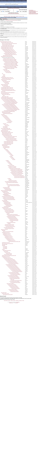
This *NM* (12, 221)
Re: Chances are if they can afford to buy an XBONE (9, 59)
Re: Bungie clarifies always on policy (5, 131)
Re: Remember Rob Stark (7, 202)
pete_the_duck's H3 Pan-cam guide (33, 13)
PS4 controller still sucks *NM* (7, 250)
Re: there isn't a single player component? (11, 138)
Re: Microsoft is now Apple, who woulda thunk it (14, 215)
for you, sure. (4, 123)
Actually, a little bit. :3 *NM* (5, 293)
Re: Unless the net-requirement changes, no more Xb (8, 90)
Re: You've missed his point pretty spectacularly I (12, 182)
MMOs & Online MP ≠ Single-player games (7, 132)
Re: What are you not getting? (12, 166)
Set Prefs (17, 16)
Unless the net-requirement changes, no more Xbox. (7, 89)
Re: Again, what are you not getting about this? (16, 169)
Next (23, 16)
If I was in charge (5, 69)
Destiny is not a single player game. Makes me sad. (10, 136)
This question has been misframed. (8, 258)
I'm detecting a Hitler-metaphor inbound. (15, 278)
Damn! (4, 95)
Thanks (9, 186)
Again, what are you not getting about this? (15, 168)
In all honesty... (3, 114)
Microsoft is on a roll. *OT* (4, 229)
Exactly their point (4, 80)
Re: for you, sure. (6, 124)
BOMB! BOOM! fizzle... (6, 194)
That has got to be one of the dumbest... (6, 79)
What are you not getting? (11, 165)
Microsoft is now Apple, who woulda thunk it (12, 214)
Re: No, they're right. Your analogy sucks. (18, 175)
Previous (20, 16)
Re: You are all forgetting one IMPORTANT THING (8, 99)
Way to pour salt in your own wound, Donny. (7, 243)
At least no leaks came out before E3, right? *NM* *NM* (9, 255)
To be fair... (3, 249)
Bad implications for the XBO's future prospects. (11, 20)
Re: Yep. (4, 74)
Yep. (2, 73)
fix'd (7, 183)
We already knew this (4, 145)
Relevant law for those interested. (6, 112)
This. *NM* (8, 213)
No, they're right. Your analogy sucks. (17, 174)
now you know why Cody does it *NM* (8, 294)
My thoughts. (3, 76)
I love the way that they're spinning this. (7, 44)
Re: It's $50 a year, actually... (7, 193)
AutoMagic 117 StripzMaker (32, 12)
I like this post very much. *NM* (12, 180)
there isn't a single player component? (9, 137)
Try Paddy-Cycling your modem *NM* (9, 68)
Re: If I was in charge (6, 70)
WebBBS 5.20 (11, 302)
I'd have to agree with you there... (7, 208)
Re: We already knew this (6, 146)
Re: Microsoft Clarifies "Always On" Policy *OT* (7, 42)
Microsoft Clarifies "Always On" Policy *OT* (5, 41)
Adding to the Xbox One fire (4, 130)
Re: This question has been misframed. (10, 259)
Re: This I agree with (7, 252)
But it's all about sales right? (6, 81)
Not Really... (9, 223)
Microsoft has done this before (9, 212)
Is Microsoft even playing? (5, 207)
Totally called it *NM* (4, 244)
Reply (9, 16)
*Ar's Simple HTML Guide (32, 10)
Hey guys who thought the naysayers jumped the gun (7, 92)
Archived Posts (17, 13)
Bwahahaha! (3, 230)
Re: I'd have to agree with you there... (8, 209)
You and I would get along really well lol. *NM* (14, 241)
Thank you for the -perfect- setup (6, 94)
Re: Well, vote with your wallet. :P (12, 284)
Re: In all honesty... (4, 115)
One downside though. (5, 191)
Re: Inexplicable (5, 246)
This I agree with (6, 251)
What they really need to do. (4, 84)
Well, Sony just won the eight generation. (6, 190)
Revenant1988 (4, 18)
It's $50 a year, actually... (6, 192)
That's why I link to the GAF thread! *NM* (8, 231)
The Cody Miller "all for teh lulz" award (7, 129)
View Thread (6, 16)
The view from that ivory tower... (5, 93)
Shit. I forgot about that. (5, 85)
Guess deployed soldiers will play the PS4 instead (7, 46)
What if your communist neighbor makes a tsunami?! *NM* (9, 43)
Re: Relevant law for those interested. (7, 113)
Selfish (5, 148)
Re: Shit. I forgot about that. (6, 86)
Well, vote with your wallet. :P (10, 283)
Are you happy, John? (4, 292)
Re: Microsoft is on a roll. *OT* (6, 232)
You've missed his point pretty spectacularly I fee (11, 181)
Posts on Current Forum (11, 13)
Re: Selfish (6, 149)
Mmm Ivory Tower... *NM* (5, 96)
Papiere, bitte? (12, 279)
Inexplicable (3, 245)
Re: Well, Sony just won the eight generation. (7, 196)
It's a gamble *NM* (6, 82)
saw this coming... (3, 91)
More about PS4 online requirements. (7, 55)
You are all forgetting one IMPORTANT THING (7, 98)
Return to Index (13, 16)
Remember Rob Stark (5, 201)
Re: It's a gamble (7, 83)
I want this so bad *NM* (9, 253)
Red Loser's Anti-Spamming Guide (33, 11)
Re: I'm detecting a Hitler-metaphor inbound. (16, 280)
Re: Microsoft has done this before (11, 216)
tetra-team (16, 302)
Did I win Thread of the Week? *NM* (5, 128)
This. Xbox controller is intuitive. (8, 254)
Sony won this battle (4, 200)
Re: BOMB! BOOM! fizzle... (7, 195)
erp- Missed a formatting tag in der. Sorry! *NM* (9, 58)
